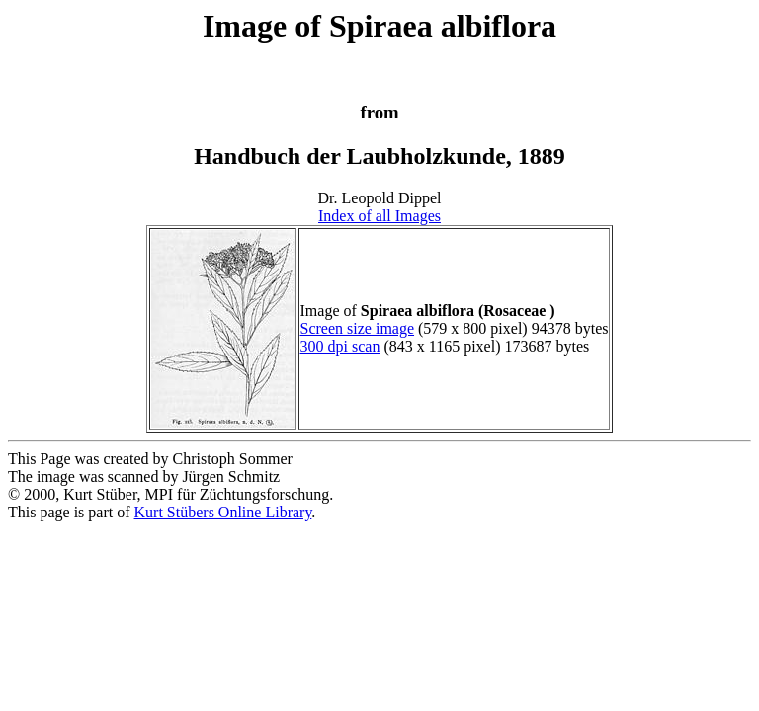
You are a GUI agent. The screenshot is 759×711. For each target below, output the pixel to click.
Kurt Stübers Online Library (223, 512)
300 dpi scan (340, 346)
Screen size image (357, 328)
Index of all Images (379, 215)
